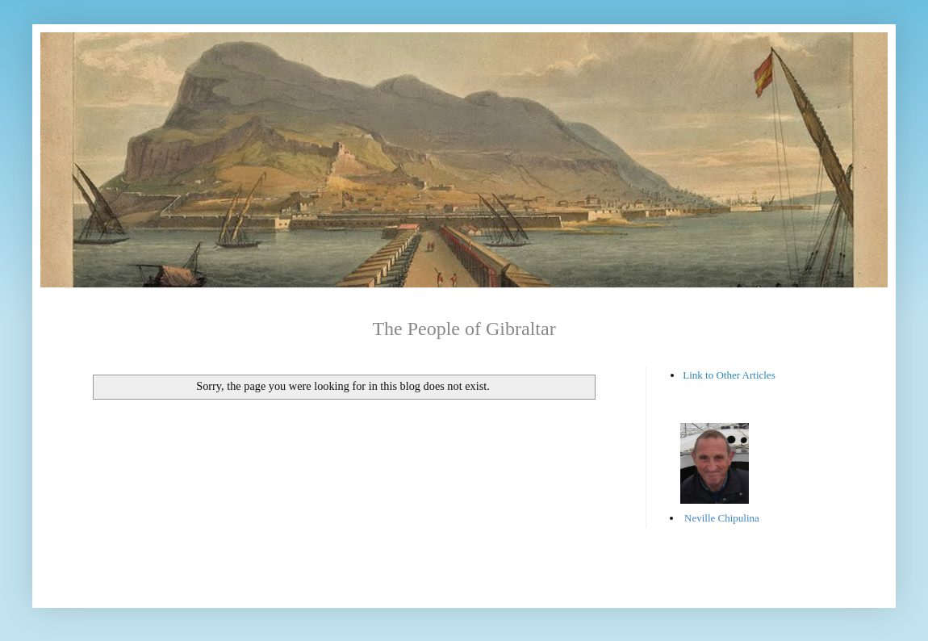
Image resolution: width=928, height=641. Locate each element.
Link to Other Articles (729, 375)
